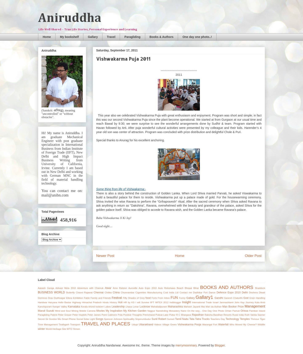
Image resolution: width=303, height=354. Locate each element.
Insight (186, 302)
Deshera (253, 292)
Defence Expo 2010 (229, 292)
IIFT (152, 302)
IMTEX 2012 (162, 302)
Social (79, 319)
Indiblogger (175, 302)
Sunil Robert (159, 319)
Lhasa (129, 306)
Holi (120, 302)
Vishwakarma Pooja (189, 324)
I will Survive (142, 302)
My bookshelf (69, 37)
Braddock (260, 288)
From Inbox (164, 298)
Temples (245, 319)
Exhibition (78, 298)
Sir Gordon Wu (53, 319)
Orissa (244, 310)
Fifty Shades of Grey (134, 298)
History (113, 302)
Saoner (261, 315)
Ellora (69, 298)
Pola (120, 315)
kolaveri (100, 306)
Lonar (136, 306)
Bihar (196, 288)
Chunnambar (127, 292)
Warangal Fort (209, 324)
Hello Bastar (64, 302)
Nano (183, 311)
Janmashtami (226, 302)
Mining (75, 311)
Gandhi (219, 298)
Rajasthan (198, 314)
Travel (111, 37)
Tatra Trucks (202, 319)
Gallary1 (204, 297)
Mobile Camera (87, 311)
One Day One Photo (213, 311)
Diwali (262, 292)
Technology (232, 319)
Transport (75, 324)
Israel (215, 302)
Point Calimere (109, 315)
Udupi (135, 324)
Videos (157, 324)
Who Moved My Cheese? (243, 324)
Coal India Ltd (171, 292)
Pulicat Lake (161, 315)
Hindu (106, 302)
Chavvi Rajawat (84, 292)
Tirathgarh (63, 324)
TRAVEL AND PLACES (105, 323)
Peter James (94, 315)
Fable (87, 298)
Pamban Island (257, 311)
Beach (180, 288)
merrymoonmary (186, 345)
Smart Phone (69, 319)
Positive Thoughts (132, 315)
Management (255, 306)
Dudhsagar (59, 298)
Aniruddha (69, 18)
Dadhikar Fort (200, 292)
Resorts (227, 315)
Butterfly (70, 292)
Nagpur (151, 311)
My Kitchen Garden (134, 310)
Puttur (172, 315)
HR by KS (129, 302)
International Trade (202, 302)
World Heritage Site (56, 329)
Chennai (99, 292)
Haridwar (42, 302)
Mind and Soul (63, 311)
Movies (100, 310)
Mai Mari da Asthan (211, 306)
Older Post (253, 256)
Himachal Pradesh (92, 302)
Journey (250, 302)
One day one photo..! (197, 37)
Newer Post (105, 256)
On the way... (194, 311)
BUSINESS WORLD (51, 292)
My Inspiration (114, 310)
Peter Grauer (65, 315)
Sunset (170, 319)
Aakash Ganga (46, 288)
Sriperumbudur (143, 319)
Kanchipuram (45, 306)
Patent (53, 315)
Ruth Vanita (251, 315)
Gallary (93, 37)
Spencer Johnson (113, 319)
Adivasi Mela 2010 (65, 288)
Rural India (238, 315)
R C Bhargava (183, 315)
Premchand (149, 315)
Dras (50, 298)
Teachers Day (217, 319)
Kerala (84, 306)
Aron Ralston (120, 288)
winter (41, 328)
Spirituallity (128, 319)
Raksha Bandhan (214, 315)
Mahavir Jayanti (192, 306)
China (116, 292)
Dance (212, 292)
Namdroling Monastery (168, 311)
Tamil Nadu (181, 319)
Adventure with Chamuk (90, 288)
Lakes (108, 306)
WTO (69, 329)
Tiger (262, 319)
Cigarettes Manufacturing (149, 292)
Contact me (185, 292)
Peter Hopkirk (79, 315)
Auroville (132, 288)
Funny (182, 298)
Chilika (108, 292)
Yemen (76, 329)
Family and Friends (101, 298)
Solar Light (89, 319)
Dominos (42, 298)
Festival (117, 297)
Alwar (108, 288)
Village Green (169, 324)
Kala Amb (260, 302)
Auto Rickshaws (166, 288)
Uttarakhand (146, 324)
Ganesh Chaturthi (233, 298)
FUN (174, 298)
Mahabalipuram (159, 306)
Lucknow (145, 306)
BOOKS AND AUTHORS (226, 287)
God (246, 298)
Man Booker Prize (233, 306)
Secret (41, 319)
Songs (99, 319)
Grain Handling (257, 298)
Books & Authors (162, 37)
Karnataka (74, 306)
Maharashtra (175, 306)
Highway (76, 302)
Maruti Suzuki (46, 310)
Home (47, 37)
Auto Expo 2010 (148, 288)
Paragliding (132, 37)
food (148, 298)
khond (91, 306)
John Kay (239, 302)
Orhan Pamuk (232, 311)
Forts (154, 298)
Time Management (48, 324)
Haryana (52, 302)
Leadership (118, 306)
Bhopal (188, 288)
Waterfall (223, 324)
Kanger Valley (60, 306)
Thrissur (255, 319)
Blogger (220, 345)
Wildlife (261, 324)
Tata (191, 319)
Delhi (245, 292)
